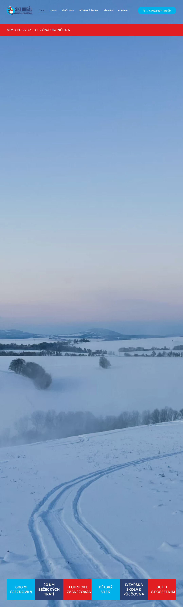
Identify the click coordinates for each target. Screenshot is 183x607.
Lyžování (108, 10)
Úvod (42, 10)
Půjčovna (68, 10)
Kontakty (124, 10)
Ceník (53, 10)
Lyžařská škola (88, 10)
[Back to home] (19, 10)
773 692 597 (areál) (157, 10)
